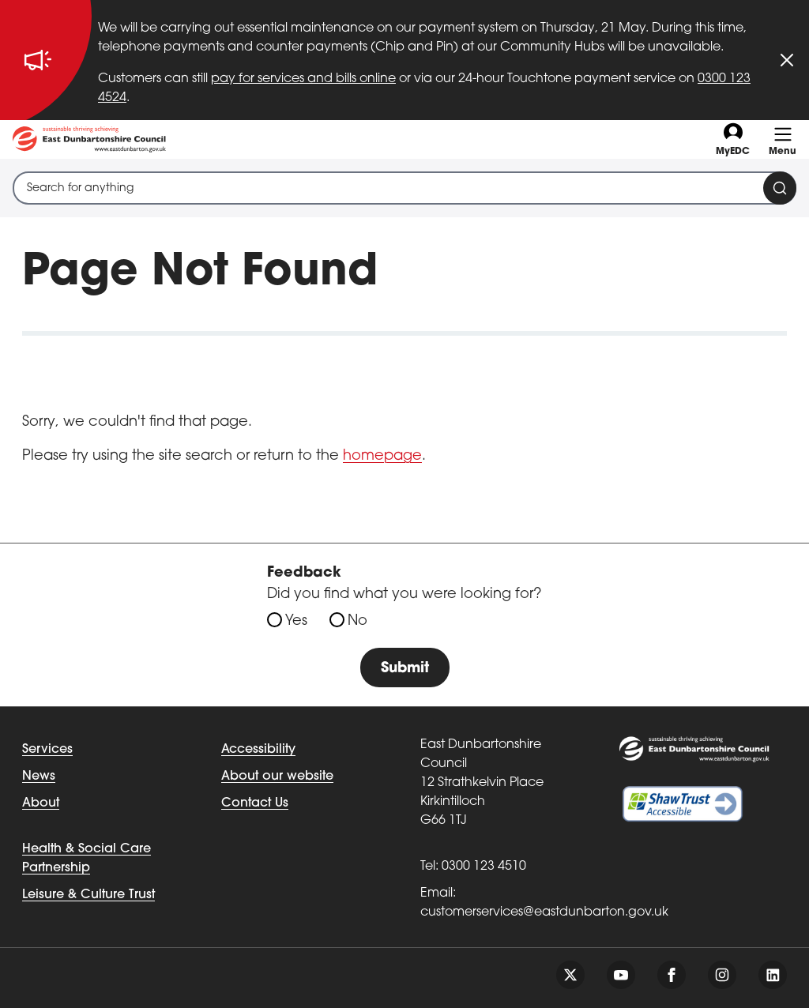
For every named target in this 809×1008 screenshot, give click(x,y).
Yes (296, 621)
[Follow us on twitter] (570, 975)
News (38, 776)
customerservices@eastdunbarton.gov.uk (544, 912)
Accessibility (258, 749)
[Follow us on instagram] (722, 975)
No (357, 621)
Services (47, 749)
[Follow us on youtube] (621, 975)
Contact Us (254, 803)
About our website (277, 776)
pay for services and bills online (303, 79)
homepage (382, 456)
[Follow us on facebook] (671, 975)
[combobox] (404, 188)
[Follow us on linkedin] (772, 975)
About (40, 803)
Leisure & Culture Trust (88, 895)
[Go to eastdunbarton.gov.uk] (89, 139)
